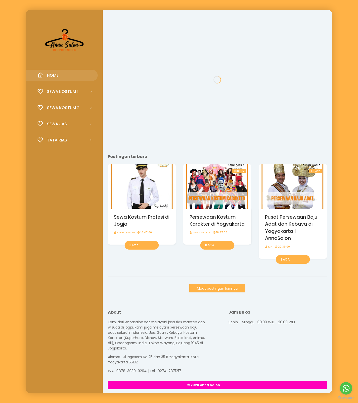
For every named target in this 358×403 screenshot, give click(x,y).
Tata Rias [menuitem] (52, 140)
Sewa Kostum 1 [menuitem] (57, 91)
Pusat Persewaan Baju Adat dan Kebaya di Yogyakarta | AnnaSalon (291, 228)
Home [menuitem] (47, 75)
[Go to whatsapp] (346, 388)
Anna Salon (126, 232)
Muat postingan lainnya (217, 288)
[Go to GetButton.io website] (346, 398)
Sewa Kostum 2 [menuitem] (58, 108)
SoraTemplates (233, 385)
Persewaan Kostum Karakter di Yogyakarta (217, 221)
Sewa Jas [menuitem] (52, 124)
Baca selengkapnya (141, 246)
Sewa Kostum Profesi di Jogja (141, 221)
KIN (270, 247)
